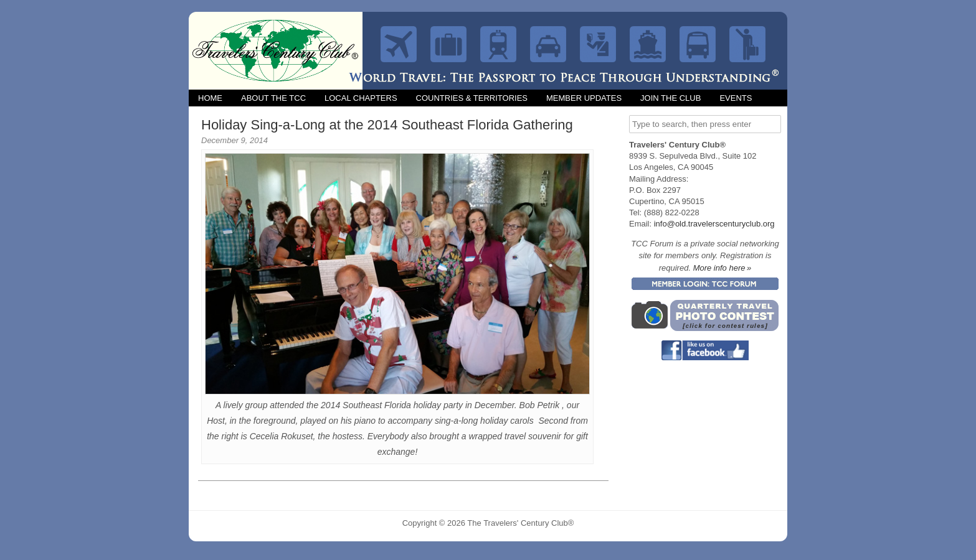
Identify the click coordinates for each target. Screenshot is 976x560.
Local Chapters (361, 98)
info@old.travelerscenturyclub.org (714, 223)
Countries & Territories (472, 98)
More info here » (722, 268)
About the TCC (273, 98)
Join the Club (670, 98)
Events (735, 98)
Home (210, 98)
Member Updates (584, 98)
